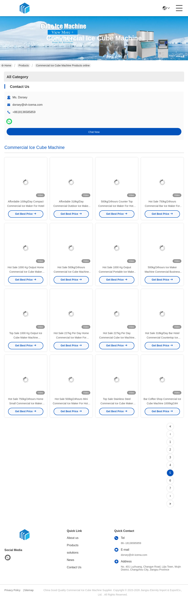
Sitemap (28, 590)
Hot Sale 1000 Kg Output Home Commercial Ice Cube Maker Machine (26, 272)
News (70, 559)
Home (6, 65)
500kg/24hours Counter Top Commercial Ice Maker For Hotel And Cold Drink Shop (116, 206)
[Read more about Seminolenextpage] (170, 426)
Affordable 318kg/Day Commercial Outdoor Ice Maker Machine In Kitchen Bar (71, 206)
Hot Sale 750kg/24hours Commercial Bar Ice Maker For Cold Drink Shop (162, 206)
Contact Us (74, 567)
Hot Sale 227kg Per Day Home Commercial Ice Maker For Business (71, 337)
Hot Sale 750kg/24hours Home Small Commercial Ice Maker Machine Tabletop (25, 403)
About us (72, 537)
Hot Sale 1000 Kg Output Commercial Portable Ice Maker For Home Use (117, 272)
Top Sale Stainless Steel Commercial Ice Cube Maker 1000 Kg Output (116, 403)
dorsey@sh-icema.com (27, 104)
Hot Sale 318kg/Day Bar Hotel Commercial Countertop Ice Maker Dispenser (162, 337)
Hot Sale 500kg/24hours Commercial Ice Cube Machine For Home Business (71, 272)
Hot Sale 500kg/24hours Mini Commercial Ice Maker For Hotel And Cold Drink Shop (71, 403)
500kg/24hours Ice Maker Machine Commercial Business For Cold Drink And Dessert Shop (162, 272)
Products (24, 65)
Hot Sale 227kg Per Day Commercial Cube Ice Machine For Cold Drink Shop (116, 337)
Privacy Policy (12, 590)
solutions (72, 552)
